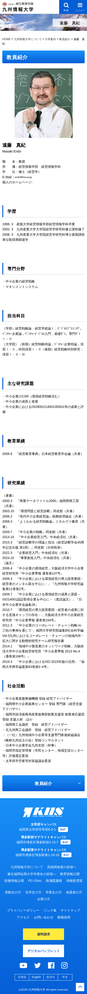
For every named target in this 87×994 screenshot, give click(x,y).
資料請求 (43, 934)
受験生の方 (13, 892)
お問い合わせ (43, 917)
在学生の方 (33, 892)
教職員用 (63, 917)
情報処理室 (74, 881)
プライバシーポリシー (23, 910)
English (36, 977)
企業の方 (43, 899)
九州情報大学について (27, 867)
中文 (65, 977)
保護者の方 (74, 892)
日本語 (22, 977)
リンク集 (50, 910)
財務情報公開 (14, 881)
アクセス (23, 917)
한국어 (50, 977)
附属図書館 (54, 881)
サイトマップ (70, 910)
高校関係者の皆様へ (61, 867)
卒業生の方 (53, 892)
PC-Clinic (35, 881)
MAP (63, 829)
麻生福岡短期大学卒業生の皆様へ (31, 874)
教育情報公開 (70, 874)
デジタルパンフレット (43, 951)
